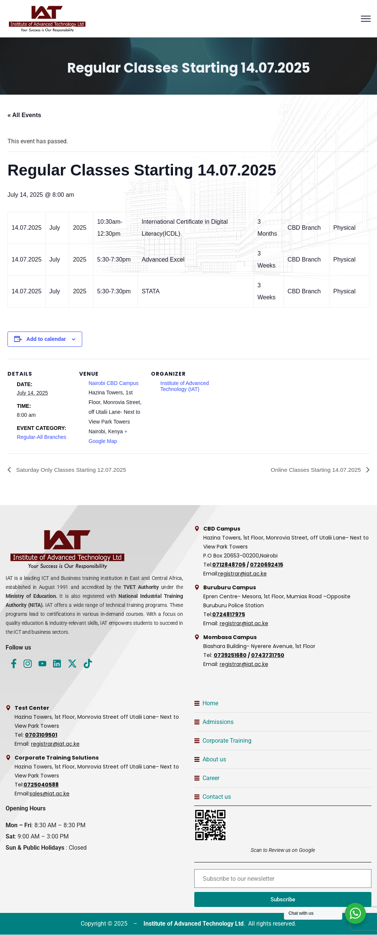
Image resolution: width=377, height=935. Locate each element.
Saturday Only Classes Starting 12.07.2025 (73, 470)
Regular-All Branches (41, 437)
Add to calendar (46, 339)
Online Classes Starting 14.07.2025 (314, 470)
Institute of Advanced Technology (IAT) (184, 386)
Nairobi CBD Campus (114, 383)
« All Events (24, 115)
